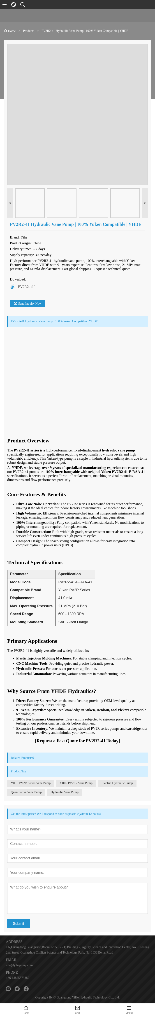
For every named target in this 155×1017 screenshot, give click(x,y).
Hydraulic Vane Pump (65, 792)
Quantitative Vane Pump (26, 792)
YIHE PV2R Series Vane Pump (31, 783)
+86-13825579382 (17, 978)
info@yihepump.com (19, 965)
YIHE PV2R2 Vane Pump (76, 783)
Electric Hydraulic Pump (117, 783)
